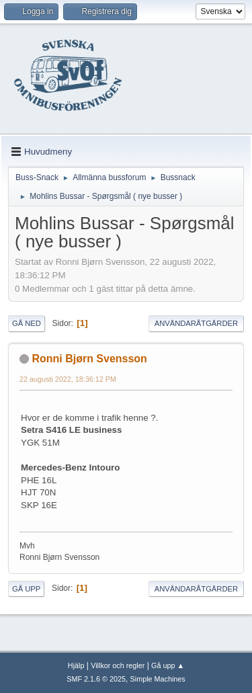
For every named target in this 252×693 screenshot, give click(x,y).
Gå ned (26, 323)
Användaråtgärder (196, 323)
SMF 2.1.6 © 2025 (96, 679)
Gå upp (26, 589)
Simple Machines (157, 679)
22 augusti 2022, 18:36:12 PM (67, 379)
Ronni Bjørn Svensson (89, 358)
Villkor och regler (117, 665)
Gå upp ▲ (167, 665)
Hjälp (76, 665)
